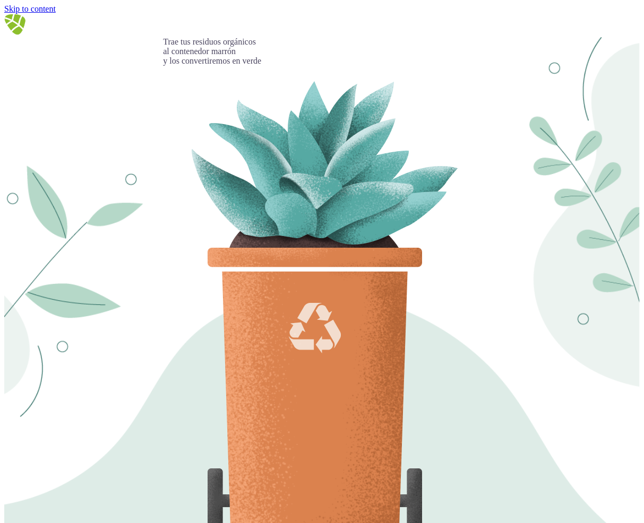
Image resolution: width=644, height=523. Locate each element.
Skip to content (30, 8)
